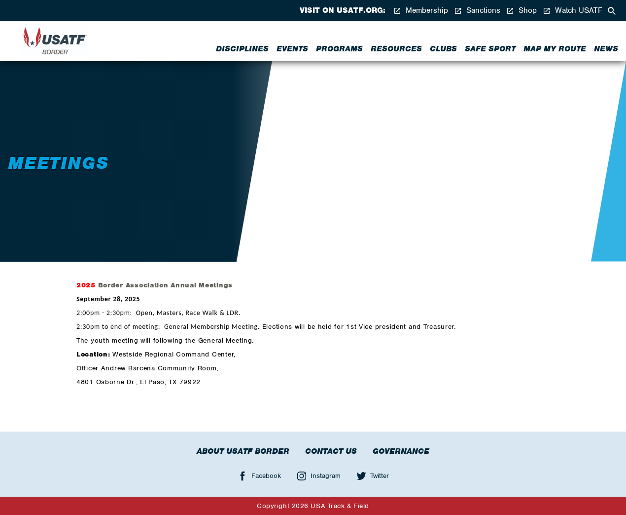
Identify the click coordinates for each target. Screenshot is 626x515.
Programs (339, 49)
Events (292, 49)
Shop (521, 10)
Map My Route (554, 49)
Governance (401, 451)
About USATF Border (243, 451)
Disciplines (242, 49)
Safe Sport (490, 49)
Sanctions (477, 10)
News (606, 49)
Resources (396, 49)
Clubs (443, 49)
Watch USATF (572, 10)
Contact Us (331, 451)
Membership (420, 10)
